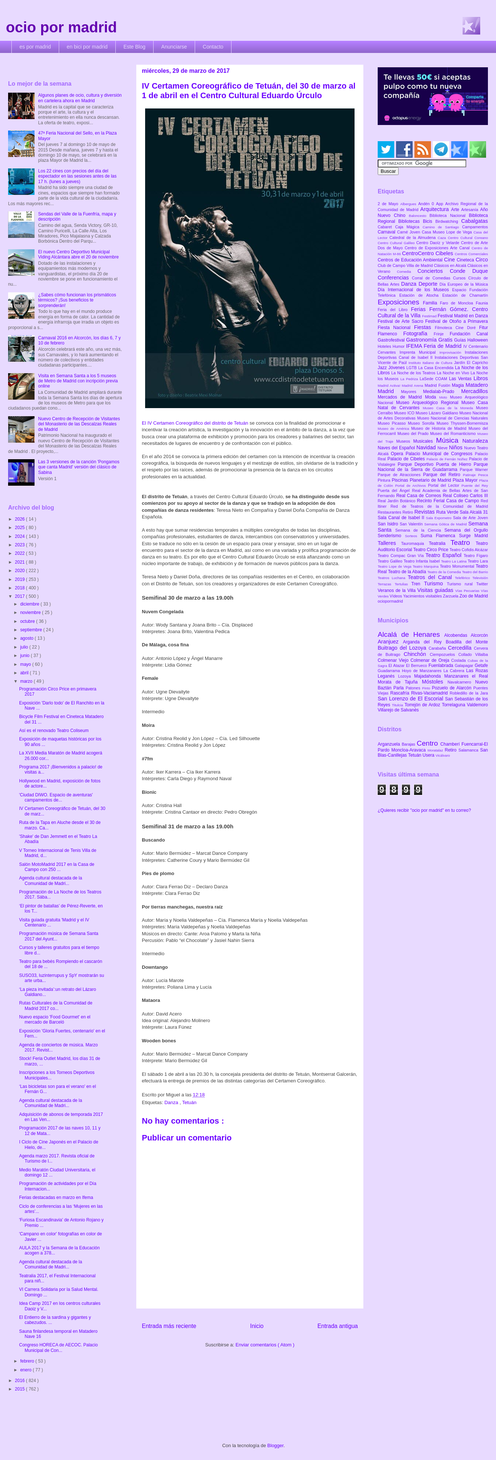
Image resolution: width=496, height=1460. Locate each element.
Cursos (460, 278)
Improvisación (452, 352)
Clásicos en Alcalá (450, 265)
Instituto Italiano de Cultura (431, 363)
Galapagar (465, 665)
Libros (481, 378)
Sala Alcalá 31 (474, 512)
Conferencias (395, 278)
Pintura (385, 480)
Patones (414, 688)
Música (449, 440)
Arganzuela (390, 744)
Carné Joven (409, 232)
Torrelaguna (454, 704)
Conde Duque (469, 271)
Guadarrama (390, 670)
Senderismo (391, 535)
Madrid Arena (413, 385)
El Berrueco (417, 665)
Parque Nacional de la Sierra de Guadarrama (433, 467)
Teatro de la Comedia (444, 572)
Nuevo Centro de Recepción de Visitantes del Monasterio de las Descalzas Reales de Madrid (79, 424)
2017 (20, 596)
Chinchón (417, 654)
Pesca (483, 475)
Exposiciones (400, 302)
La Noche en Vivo (454, 373)
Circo (481, 260)
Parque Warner (474, 469)
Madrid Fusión (438, 385)
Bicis (429, 221)
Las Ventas (461, 378)
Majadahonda (429, 676)
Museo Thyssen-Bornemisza (462, 423)
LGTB (412, 367)
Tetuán (189, 1102)
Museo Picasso (393, 423)
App (440, 203)
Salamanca (469, 750)
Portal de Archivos (411, 485)
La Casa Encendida (436, 367)
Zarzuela (451, 596)
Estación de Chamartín (465, 295)
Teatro (463, 542)
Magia (459, 385)
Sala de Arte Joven (470, 517)
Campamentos (475, 227)
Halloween (477, 340)
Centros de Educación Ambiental (411, 260)
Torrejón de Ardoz (423, 704)
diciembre (30, 604)
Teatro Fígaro (476, 555)
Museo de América (394, 428)
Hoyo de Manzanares (422, 670)
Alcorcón (479, 635)
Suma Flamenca (440, 535)
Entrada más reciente (169, 1326)
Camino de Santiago (442, 227)
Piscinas (401, 480)
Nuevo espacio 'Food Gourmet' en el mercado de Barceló (54, 1019)
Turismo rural (461, 584)
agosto (27, 638)
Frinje (441, 334)
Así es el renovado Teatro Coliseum (54, 730)
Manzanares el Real (466, 676)
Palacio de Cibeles (406, 458)
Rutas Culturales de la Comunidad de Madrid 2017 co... (55, 1005)
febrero (27, 1361)
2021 (20, 562)
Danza (171, 1102)
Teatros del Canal (431, 577)
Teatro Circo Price (431, 549)
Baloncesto (419, 216)
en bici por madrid (87, 47)
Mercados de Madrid (401, 397)
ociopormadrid (390, 601)
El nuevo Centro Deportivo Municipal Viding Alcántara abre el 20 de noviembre (78, 254)
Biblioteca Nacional (449, 215)
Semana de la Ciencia (420, 530)
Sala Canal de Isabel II (402, 517)
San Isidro (389, 523)
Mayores (412, 391)
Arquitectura (435, 209)
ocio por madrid (61, 27)
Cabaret (386, 227)
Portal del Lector (444, 485)
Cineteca (466, 260)
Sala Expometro (439, 518)
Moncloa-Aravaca (409, 750)
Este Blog (134, 47)
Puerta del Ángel (395, 490)
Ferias (420, 309)
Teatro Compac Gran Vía (401, 555)
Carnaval (387, 232)
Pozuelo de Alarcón (452, 687)
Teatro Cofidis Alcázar (469, 549)
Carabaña (438, 648)
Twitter (482, 584)
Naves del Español (397, 447)
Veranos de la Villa (397, 590)
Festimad (430, 316)
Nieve (443, 448)
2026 (20, 519)
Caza (443, 238)
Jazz (383, 367)
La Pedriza (410, 379)
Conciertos (433, 271)
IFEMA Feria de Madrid (434, 346)
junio (25, 655)
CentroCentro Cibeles (428, 253)
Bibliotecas (410, 221)
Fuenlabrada (441, 665)
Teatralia (439, 543)
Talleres (389, 543)
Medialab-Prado (442, 391)
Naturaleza (475, 441)
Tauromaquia (415, 543)
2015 (20, 1389)
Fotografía (418, 333)
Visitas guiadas (436, 590)
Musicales (424, 441)
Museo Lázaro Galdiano (437, 413)
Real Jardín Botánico (397, 501)
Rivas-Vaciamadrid (430, 693)
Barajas (409, 744)
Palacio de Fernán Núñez (448, 459)
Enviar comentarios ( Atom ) (265, 1344)
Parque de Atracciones (400, 474)
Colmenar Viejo (394, 660)
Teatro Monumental (457, 566)
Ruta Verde (448, 512)
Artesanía (470, 209)
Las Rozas (477, 670)
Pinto (427, 688)
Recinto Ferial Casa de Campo (449, 500)
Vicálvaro (442, 755)
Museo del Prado (414, 433)
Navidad (426, 447)
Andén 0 (427, 203)
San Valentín (412, 524)
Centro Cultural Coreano (468, 238)
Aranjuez (390, 642)
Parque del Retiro (443, 474)
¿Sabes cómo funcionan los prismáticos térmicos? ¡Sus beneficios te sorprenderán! (77, 300)
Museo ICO (405, 413)
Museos (404, 441)
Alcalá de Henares (411, 634)
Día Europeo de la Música (463, 284)
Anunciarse (174, 47)
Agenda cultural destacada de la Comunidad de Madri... (50, 880)
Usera (429, 755)
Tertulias (403, 584)
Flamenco (390, 333)
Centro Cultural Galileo (397, 243)
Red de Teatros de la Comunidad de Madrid (439, 506)
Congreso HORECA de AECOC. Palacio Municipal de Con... (58, 1347)
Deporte (428, 284)
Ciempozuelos (444, 654)
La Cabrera (454, 670)
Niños (456, 447)
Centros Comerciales (471, 254)
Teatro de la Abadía (407, 571)
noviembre (31, 612)
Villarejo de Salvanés (398, 710)
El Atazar (397, 665)
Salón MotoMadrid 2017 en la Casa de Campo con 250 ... (56, 867)
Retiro (408, 512)
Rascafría (400, 693)
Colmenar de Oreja (430, 660)
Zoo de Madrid (474, 596)
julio (24, 647)
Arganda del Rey (424, 642)
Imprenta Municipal (419, 352)
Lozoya (406, 676)
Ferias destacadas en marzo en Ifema (56, 1197)
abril (25, 672)
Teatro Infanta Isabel (422, 561)
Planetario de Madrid (431, 480)
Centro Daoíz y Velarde (438, 242)
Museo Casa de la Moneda (449, 408)
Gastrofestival (392, 340)
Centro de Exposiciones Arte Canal (438, 248)
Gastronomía (422, 340)
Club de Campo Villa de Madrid (406, 265)
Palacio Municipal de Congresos (440, 453)
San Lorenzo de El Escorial (411, 699)
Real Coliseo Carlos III (465, 495)
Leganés (388, 676)
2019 (20, 579)
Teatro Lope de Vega (395, 566)
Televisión (480, 578)
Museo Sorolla (422, 423)
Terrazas (386, 584)
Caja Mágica (409, 227)
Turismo (435, 583)
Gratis (446, 340)
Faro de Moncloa (458, 303)
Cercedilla (461, 648)
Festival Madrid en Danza (463, 315)
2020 (20, 570)
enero (26, 1369)
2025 (20, 527)
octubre (28, 621)
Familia (431, 303)
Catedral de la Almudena (413, 237)
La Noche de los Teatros (414, 373)
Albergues (409, 204)
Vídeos (396, 596)
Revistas (425, 512)
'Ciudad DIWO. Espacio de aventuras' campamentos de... (56, 797)
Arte (456, 209)
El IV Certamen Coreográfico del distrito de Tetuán (195, 423)
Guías (460, 340)
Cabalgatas (474, 221)
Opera (398, 453)
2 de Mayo (389, 203)
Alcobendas (457, 635)
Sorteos (413, 536)
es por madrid (35, 47)
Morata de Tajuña (400, 682)
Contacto (213, 47)
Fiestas (424, 327)
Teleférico (463, 578)
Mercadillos (474, 391)
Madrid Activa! (390, 385)
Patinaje (470, 475)
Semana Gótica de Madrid (446, 524)
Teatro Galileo (390, 561)
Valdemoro (477, 704)
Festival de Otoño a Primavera (456, 321)
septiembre (31, 629)
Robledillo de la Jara (469, 693)
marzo (27, 681)
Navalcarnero (461, 682)
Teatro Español (444, 555)
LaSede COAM (434, 378)
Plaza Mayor (466, 480)
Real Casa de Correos (419, 495)
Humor (399, 346)
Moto (444, 397)
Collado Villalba (473, 654)
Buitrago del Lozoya (403, 648)
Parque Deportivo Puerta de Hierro (436, 464)
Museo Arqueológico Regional (428, 402)
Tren (417, 583)
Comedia (407, 271)
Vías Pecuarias (468, 591)
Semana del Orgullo (466, 530)
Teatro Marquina (426, 566)
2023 (20, 544)
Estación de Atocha (420, 295)
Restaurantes (390, 512)
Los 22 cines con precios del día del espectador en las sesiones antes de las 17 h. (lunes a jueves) (77, 176)
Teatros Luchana (393, 578)
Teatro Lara (478, 561)
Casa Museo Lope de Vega (448, 232)
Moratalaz (436, 750)
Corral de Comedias (432, 278)
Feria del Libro (394, 309)
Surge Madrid (473, 535)
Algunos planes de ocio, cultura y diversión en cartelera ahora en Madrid (80, 98)
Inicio (256, 1326)
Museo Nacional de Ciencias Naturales (452, 418)
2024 (20, 536)
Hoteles (385, 346)
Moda (432, 397)
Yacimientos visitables (423, 596)
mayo (26, 664)
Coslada (459, 660)
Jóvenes (397, 367)
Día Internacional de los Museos (415, 289)
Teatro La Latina (454, 561)
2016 (20, 1380)
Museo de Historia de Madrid (439, 428)
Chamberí (451, 744)
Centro (428, 743)
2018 (20, 587)
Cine (450, 260)
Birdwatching (448, 221)
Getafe (481, 665)
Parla (399, 687)
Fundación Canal (469, 333)
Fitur (483, 327)
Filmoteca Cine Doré (457, 327)
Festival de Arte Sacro (401, 321)
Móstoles (435, 682)
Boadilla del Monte (467, 642)
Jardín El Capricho (471, 362)
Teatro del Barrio (475, 572)
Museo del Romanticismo (454, 433)
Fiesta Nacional (396, 327)
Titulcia (398, 705)
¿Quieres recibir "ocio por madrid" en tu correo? (424, 810)
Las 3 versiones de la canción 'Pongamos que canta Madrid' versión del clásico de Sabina (78, 467)
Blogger (275, 1445)
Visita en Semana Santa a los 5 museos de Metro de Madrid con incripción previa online (78, 381)
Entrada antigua (337, 1326)
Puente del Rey (474, 485)
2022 (20, 553)
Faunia (482, 303)
